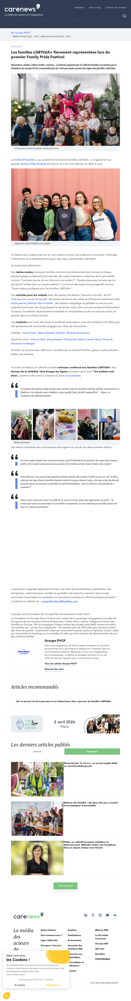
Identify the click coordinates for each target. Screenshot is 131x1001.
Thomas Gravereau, (78, 332)
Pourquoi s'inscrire (51, 945)
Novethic (100, 954)
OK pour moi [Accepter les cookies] (53, 985)
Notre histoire (48, 930)
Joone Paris (29, 332)
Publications (57, 20)
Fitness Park (38, 339)
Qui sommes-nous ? (51, 935)
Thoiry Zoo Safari (74, 339)
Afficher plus (65, 886)
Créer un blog (95, 7)
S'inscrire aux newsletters (75, 956)
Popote (60, 332)
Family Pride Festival (34, 163)
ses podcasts (73, 375)
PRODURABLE (102, 959)
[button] (6, 995)
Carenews (92, 751)
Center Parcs (93, 339)
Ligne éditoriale (49, 940)
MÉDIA (20, 20)
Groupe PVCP (22, 32)
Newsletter (79, 7)
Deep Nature (55, 339)
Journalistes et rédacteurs (76, 964)
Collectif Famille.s (25, 159)
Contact (72, 971)
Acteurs (37, 751)
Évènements (75, 20)
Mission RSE (101, 930)
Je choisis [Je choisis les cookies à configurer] (19, 985)
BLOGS (30, 20)
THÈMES (41, 20)
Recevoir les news (54, 669)
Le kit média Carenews (101, 937)
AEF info (99, 949)
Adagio (30, 343)
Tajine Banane (46, 332)
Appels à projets (96, 20)
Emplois (114, 20)
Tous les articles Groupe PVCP (61, 663)
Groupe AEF (101, 943)
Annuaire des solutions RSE (75, 947)
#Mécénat (17, 47)
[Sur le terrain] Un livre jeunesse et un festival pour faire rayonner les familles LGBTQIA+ (63, 701)
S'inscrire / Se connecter (116, 7)
